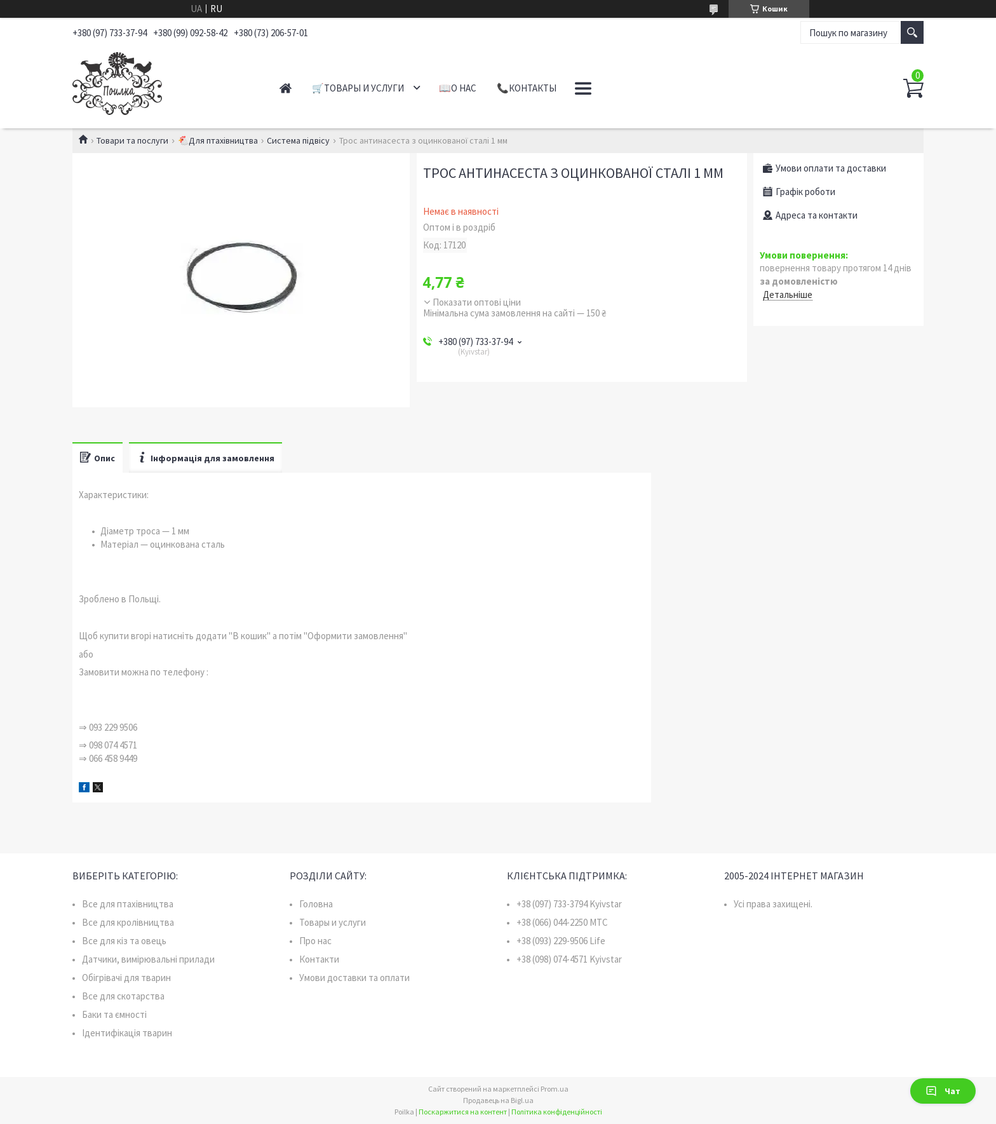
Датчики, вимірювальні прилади (148, 959)
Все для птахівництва (127, 904)
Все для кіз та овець (124, 941)
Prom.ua (555, 1089)
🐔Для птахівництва (218, 140)
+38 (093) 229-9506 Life (560, 941)
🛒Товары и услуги (358, 88)
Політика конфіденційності (556, 1111)
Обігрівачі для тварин (126, 978)
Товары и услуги (332, 922)
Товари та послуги (132, 140)
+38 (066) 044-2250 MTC (562, 922)
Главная (285, 88)
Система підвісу (298, 140)
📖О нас (457, 88)
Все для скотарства (123, 996)
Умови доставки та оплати (354, 978)
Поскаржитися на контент (463, 1111)
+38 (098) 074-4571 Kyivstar (569, 959)
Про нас (315, 941)
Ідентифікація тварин (127, 1033)
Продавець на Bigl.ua (498, 1100)
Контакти (319, 959)
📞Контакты (526, 88)
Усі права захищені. (773, 904)
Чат (942, 1091)
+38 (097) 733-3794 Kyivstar (569, 904)
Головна (316, 904)
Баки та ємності (114, 1014)
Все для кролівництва (128, 922)
